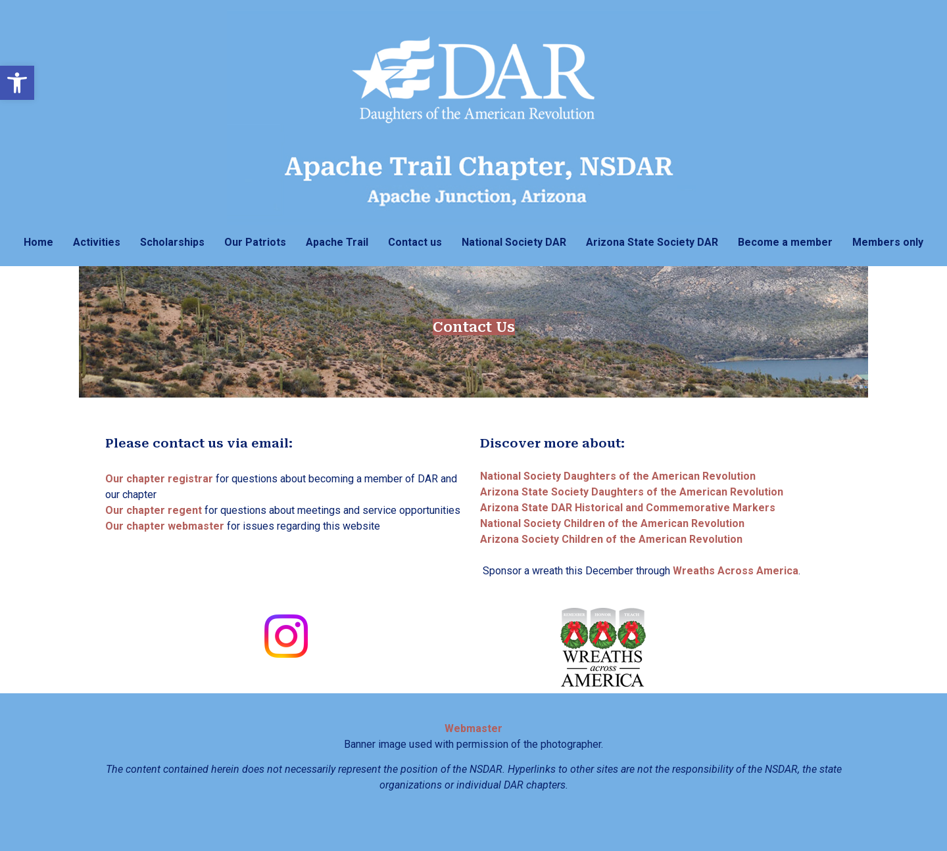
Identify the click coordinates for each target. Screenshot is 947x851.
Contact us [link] (415, 242)
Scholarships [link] (172, 242)
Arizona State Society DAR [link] (652, 242)
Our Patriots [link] (255, 242)
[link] (17, 83)
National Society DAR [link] (514, 242)
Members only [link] (887, 242)
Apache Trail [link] (337, 242)
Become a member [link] (785, 242)
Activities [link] (96, 242)
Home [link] (38, 242)
